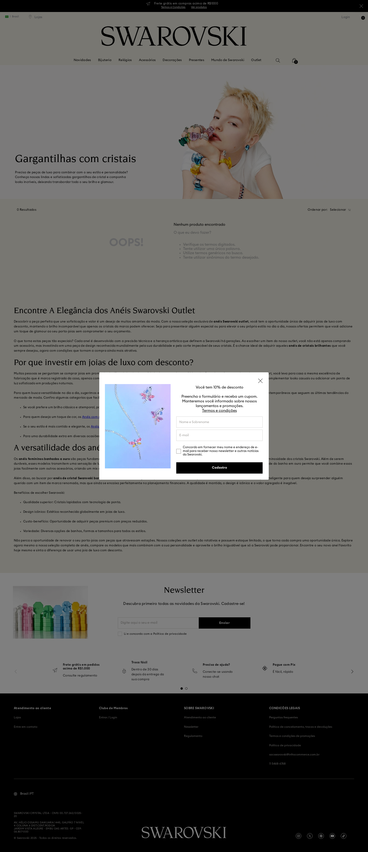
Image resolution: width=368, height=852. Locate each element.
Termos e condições (219, 410)
